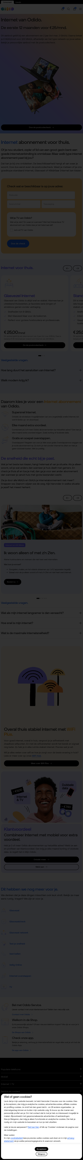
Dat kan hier (33, 1127)
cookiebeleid (17, 1138)
